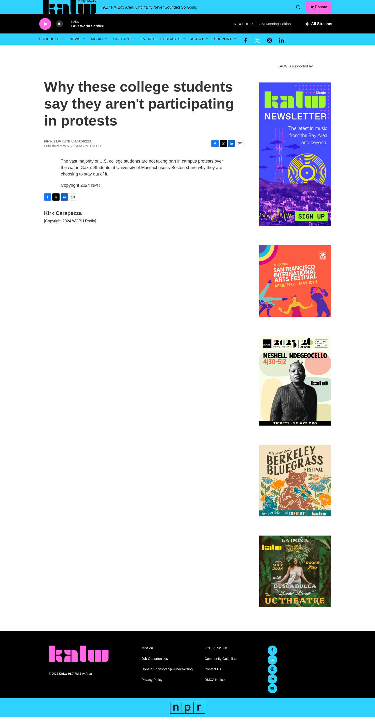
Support (223, 50)
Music (97, 50)
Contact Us (212, 680)
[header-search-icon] (300, 13)
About (197, 50)
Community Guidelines (221, 669)
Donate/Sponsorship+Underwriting (167, 680)
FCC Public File (216, 659)
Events (148, 50)
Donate (324, 12)
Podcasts (170, 50)
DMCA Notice (214, 690)
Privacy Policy (152, 690)
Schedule (49, 50)
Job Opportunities (155, 669)
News (75, 50)
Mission (147, 659)
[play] (45, 35)
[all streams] (319, 34)
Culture (121, 50)
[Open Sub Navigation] (63, 50)
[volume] (59, 34)
